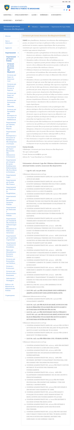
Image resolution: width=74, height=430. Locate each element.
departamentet (44, 27)
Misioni (8, 36)
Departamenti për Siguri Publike (11, 59)
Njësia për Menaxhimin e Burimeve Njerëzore (11, 253)
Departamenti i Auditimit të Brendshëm (11, 245)
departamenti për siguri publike (60, 27)
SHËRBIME (44, 15)
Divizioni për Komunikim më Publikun (10, 261)
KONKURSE (8, 20)
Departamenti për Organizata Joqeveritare (11, 238)
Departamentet (10, 53)
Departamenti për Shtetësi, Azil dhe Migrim (11, 125)
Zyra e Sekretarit (8, 42)
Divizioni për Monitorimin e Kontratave (11, 273)
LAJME (35, 15)
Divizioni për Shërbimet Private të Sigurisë (11, 87)
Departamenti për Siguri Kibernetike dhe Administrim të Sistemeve (11, 152)
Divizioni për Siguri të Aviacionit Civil (11, 78)
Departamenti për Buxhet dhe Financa (11, 182)
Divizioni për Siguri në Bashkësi (11, 95)
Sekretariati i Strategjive (10, 279)
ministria (35, 27)
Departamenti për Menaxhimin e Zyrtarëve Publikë (11, 200)
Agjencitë (8, 48)
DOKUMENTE (56, 15)
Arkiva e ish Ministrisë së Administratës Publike (10, 287)
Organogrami (10, 295)
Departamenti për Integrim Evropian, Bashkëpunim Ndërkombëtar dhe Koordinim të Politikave (11, 166)
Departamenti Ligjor (11, 176)
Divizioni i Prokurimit (10, 267)
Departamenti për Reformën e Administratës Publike (11, 211)
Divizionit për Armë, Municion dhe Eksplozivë (11, 68)
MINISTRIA (7, 15)
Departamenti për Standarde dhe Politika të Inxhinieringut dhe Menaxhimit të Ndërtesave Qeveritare (11, 226)
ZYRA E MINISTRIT (22, 15)
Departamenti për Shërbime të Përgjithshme (11, 190)
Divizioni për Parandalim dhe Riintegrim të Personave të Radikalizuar (11, 114)
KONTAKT (19, 20)
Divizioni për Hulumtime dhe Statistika (11, 103)
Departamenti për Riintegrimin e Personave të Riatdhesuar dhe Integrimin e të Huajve (11, 138)
